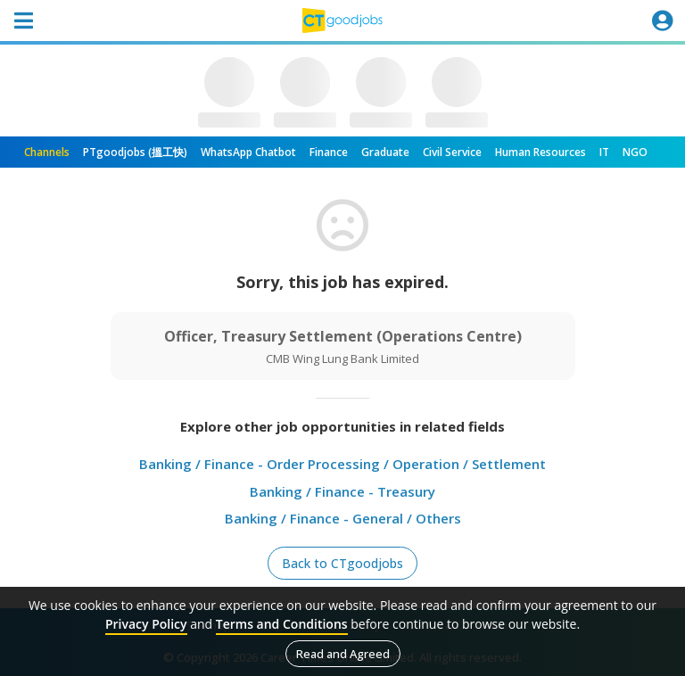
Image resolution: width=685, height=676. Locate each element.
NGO (635, 152)
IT (604, 152)
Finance (328, 152)
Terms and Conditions (282, 623)
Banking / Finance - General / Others (343, 518)
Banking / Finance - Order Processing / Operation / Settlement (342, 464)
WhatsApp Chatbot (248, 152)
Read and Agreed (343, 654)
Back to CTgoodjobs (342, 563)
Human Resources (540, 152)
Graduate (385, 152)
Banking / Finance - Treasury (342, 491)
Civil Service (452, 152)
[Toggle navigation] (23, 20)
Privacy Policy (146, 623)
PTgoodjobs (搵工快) (135, 152)
